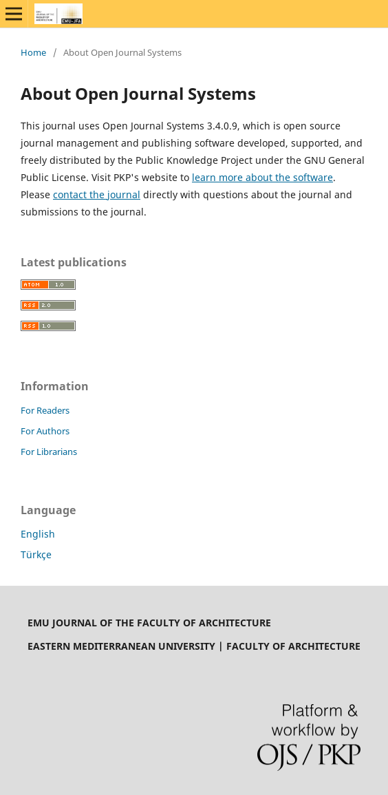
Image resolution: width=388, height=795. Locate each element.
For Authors (45, 431)
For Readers (45, 410)
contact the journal (96, 194)
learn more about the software (262, 177)
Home (33, 52)
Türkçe (36, 554)
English (38, 533)
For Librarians (49, 451)
